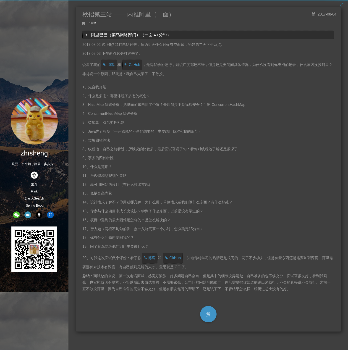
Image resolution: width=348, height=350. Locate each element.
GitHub (134, 65)
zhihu (50, 214)
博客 (111, 65)
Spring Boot (34, 205)
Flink (34, 191)
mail (27, 214)
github (39, 214)
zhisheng (34, 153)
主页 (34, 184)
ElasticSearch (34, 198)
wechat (16, 214)
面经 (93, 22)
